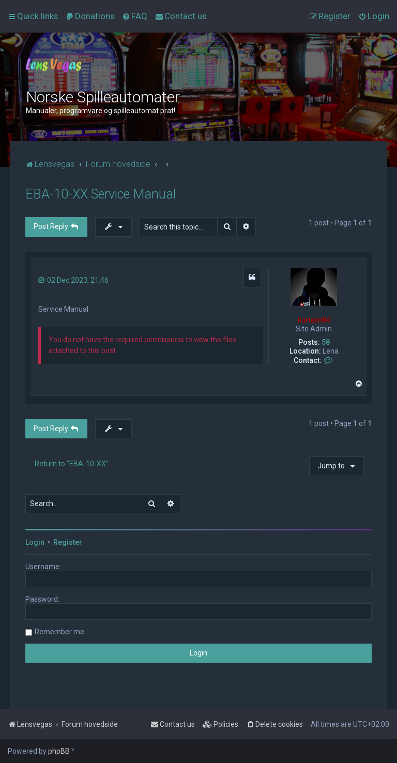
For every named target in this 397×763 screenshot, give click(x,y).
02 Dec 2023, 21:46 (73, 280)
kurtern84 (314, 320)
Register (67, 542)
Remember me (59, 632)
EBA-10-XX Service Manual (100, 194)
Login (34, 542)
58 (326, 342)
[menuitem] (90, 16)
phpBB (59, 751)
